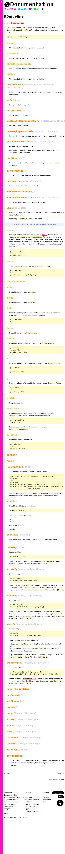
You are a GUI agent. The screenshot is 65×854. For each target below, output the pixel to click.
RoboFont (8, 792)
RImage (60, 773)
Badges (7, 809)
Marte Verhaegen (32, 804)
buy (60, 797)
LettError (29, 802)
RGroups (9, 773)
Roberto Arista (31, 806)
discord (45, 797)
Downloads (8, 806)
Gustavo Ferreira (32, 799)
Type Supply (30, 809)
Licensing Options (11, 799)
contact (45, 792)
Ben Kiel (28, 797)
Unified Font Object (33, 811)
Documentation (32, 4)
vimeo (44, 802)
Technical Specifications (14, 797)
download (58, 793)
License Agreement (11, 802)
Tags (6, 813)
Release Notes (10, 804)
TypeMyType (22, 817)
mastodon (46, 799)
